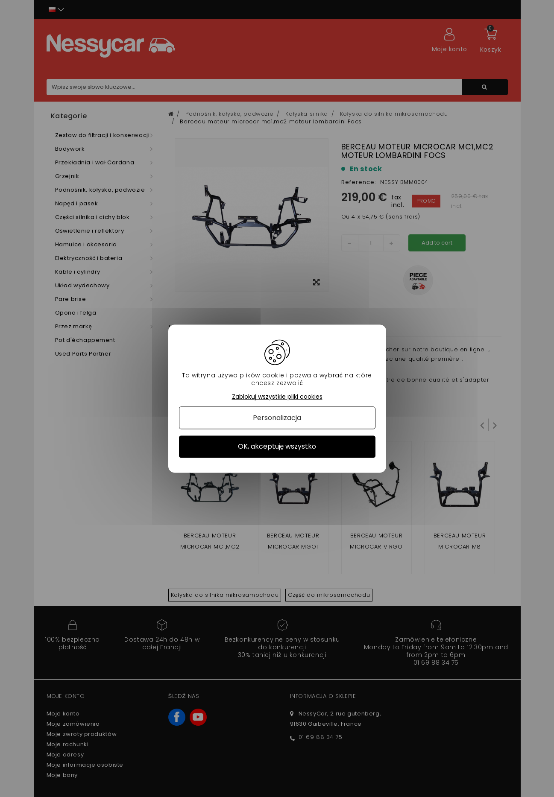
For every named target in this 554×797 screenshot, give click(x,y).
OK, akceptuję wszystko (277, 447)
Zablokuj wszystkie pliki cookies (277, 396)
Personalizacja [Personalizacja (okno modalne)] (277, 418)
